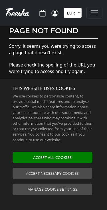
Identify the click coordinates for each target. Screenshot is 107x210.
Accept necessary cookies (52, 173)
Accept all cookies (52, 157)
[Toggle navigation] (94, 12)
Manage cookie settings (52, 189)
